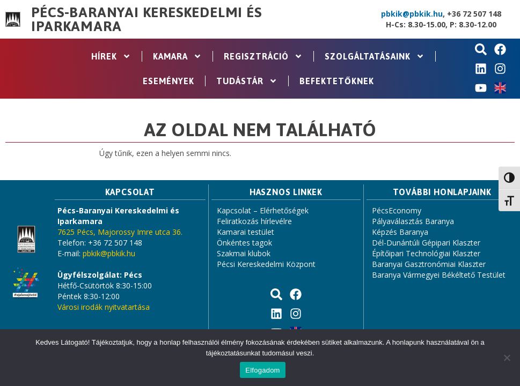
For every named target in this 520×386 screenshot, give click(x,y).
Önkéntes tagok (244, 242)
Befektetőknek (336, 81)
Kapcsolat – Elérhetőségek (263, 210)
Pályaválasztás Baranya (413, 221)
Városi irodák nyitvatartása (103, 307)
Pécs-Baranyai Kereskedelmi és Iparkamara (146, 19)
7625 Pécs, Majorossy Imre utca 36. (119, 232)
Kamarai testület (245, 232)
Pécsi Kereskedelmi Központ (266, 264)
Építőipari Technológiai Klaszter (426, 253)
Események (168, 81)
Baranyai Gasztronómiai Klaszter (429, 264)
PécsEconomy (396, 210)
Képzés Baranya (400, 232)
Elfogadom (262, 370)
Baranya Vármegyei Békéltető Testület (439, 275)
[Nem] (506, 357)
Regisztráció (263, 56)
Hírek (111, 56)
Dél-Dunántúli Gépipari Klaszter (426, 242)
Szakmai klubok (243, 253)
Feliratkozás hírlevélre (254, 221)
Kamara (177, 56)
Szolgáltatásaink (374, 56)
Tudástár (246, 81)
